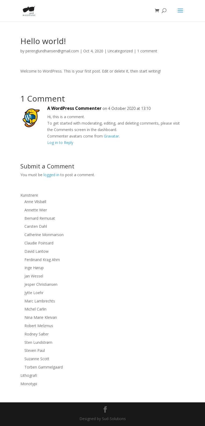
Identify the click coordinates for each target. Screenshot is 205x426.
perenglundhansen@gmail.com (52, 50)
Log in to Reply (60, 142)
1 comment (147, 50)
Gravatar (111, 136)
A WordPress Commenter (74, 108)
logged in (51, 174)
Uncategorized (120, 50)
